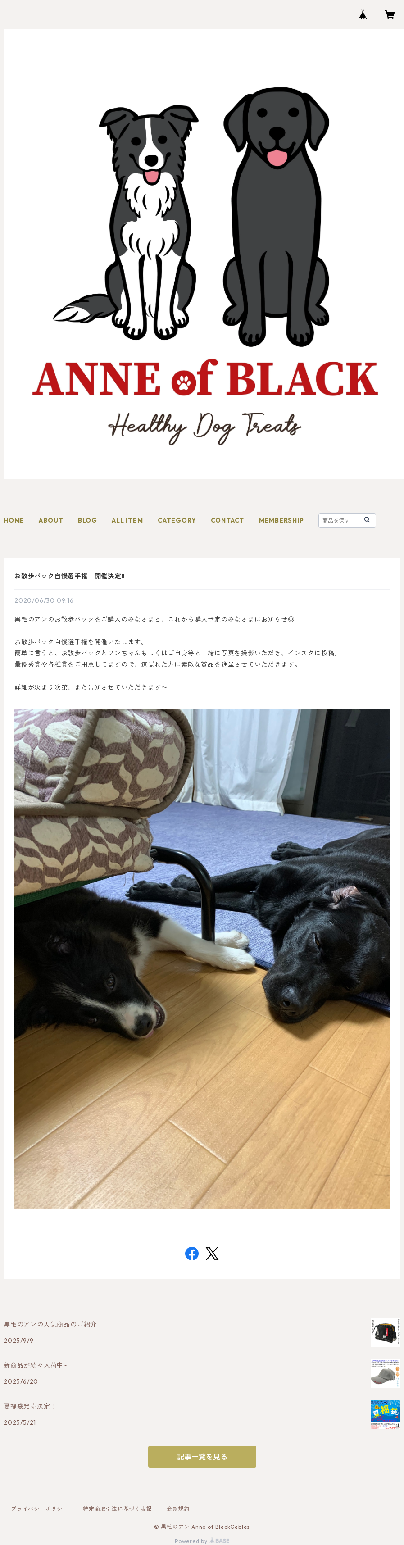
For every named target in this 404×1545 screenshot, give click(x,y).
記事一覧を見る (202, 1456)
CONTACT (228, 520)
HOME (14, 520)
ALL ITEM (127, 520)
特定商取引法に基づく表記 (117, 1508)
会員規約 (178, 1508)
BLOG (87, 520)
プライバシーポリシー (39, 1508)
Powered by (202, 1541)
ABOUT (51, 520)
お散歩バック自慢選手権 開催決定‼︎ (69, 576)
